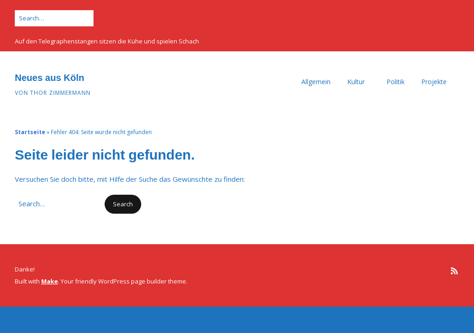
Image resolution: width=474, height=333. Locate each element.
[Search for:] (54, 18)
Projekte (434, 81)
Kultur (356, 81)
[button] (123, 204)
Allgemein (316, 81)
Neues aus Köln (49, 78)
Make (49, 281)
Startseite (30, 132)
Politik (396, 81)
